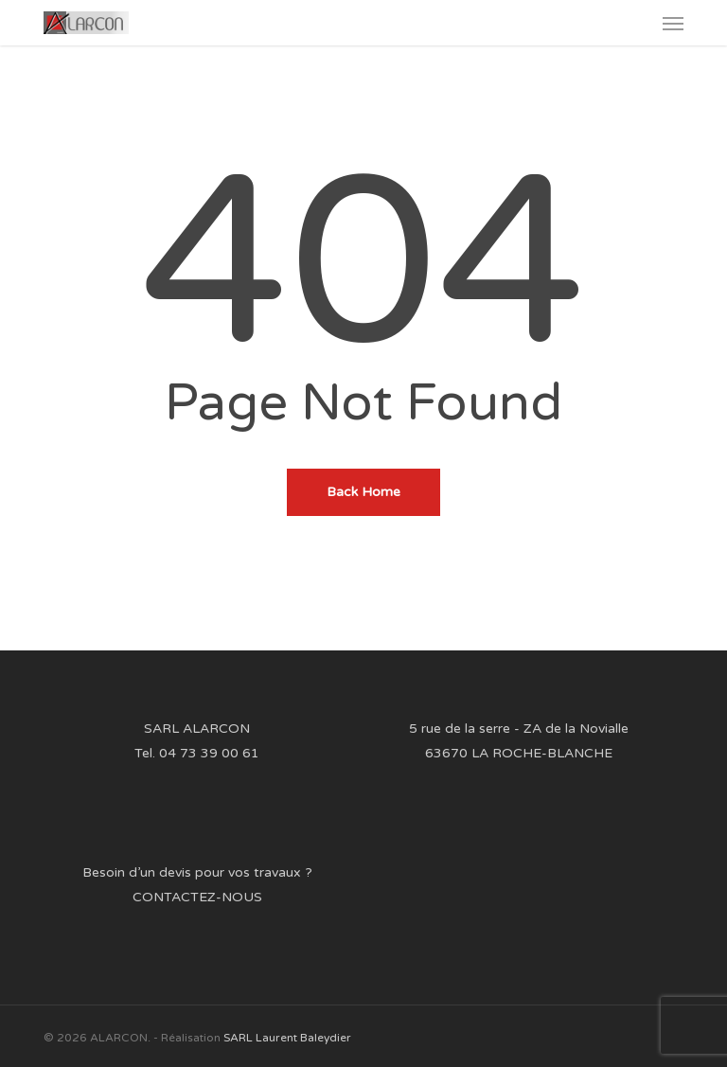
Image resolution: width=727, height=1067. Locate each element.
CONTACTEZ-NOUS (197, 897)
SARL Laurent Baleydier (287, 1037)
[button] (673, 22)
